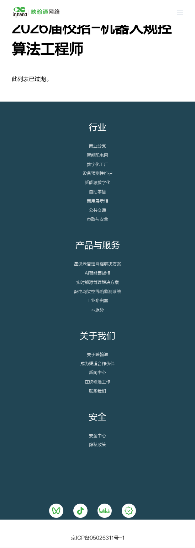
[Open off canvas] (180, 12)
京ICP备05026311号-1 (98, 538)
